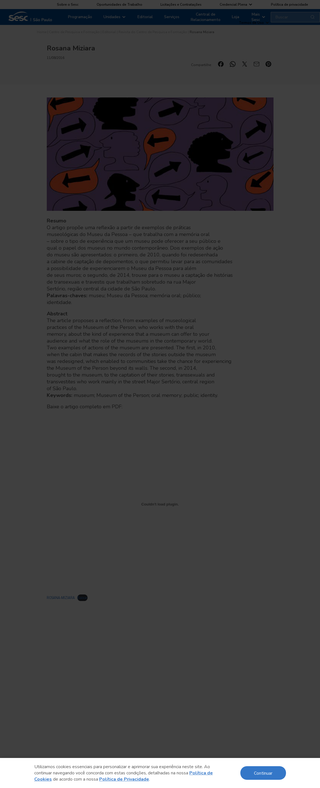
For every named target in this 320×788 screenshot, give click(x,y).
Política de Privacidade (124, 779)
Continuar (263, 773)
